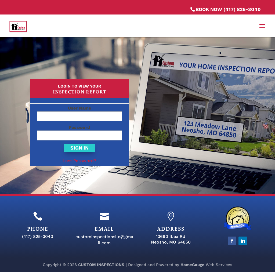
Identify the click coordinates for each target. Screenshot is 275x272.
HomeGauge (192, 264)
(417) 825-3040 (37, 236)
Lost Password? (79, 160)
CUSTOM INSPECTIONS (101, 264)
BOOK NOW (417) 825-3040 (228, 9)
